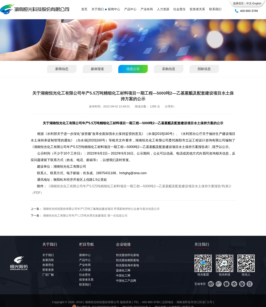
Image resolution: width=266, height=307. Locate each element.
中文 (249, 3)
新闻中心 (114, 9)
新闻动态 (61, 69)
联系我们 (215, 9)
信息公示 (133, 69)
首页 (84, 9)
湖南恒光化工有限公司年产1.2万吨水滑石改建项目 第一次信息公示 (85, 215)
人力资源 (163, 9)
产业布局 (147, 9)
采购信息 (168, 69)
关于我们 (97, 9)
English (256, 3)
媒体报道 (97, 69)
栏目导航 (86, 244)
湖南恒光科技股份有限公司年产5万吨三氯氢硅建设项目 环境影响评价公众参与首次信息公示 (101, 208)
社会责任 (179, 9)
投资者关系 (197, 9)
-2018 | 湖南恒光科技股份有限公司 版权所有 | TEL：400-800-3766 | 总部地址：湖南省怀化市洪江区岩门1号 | (144, 302)
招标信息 (204, 69)
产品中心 (130, 9)
